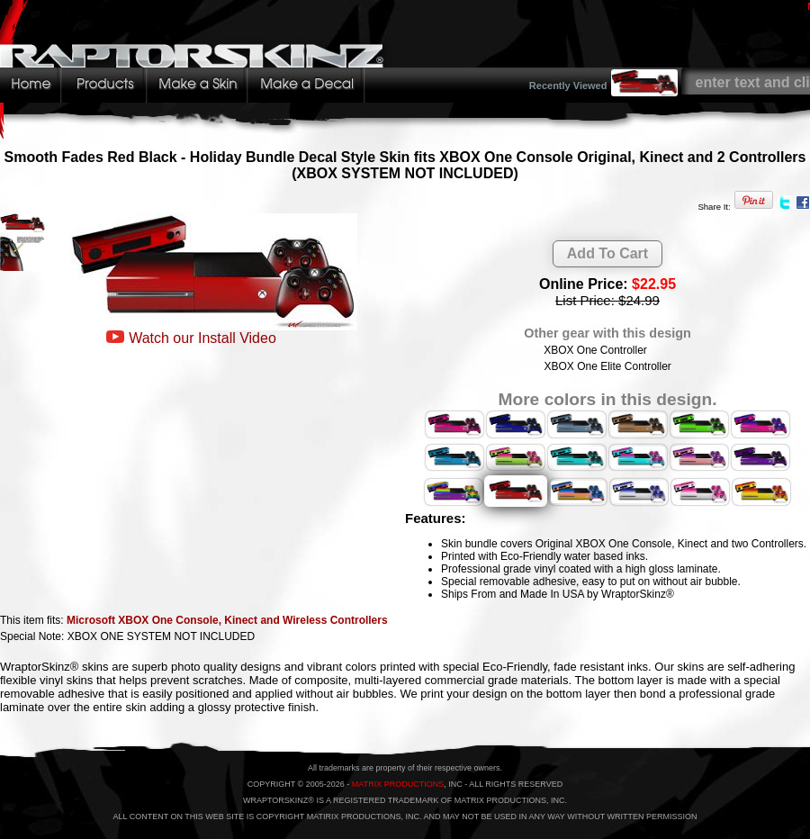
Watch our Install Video (202, 338)
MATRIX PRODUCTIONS (398, 784)
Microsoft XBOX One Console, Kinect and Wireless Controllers (227, 620)
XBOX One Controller (595, 350)
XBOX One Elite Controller (607, 366)
